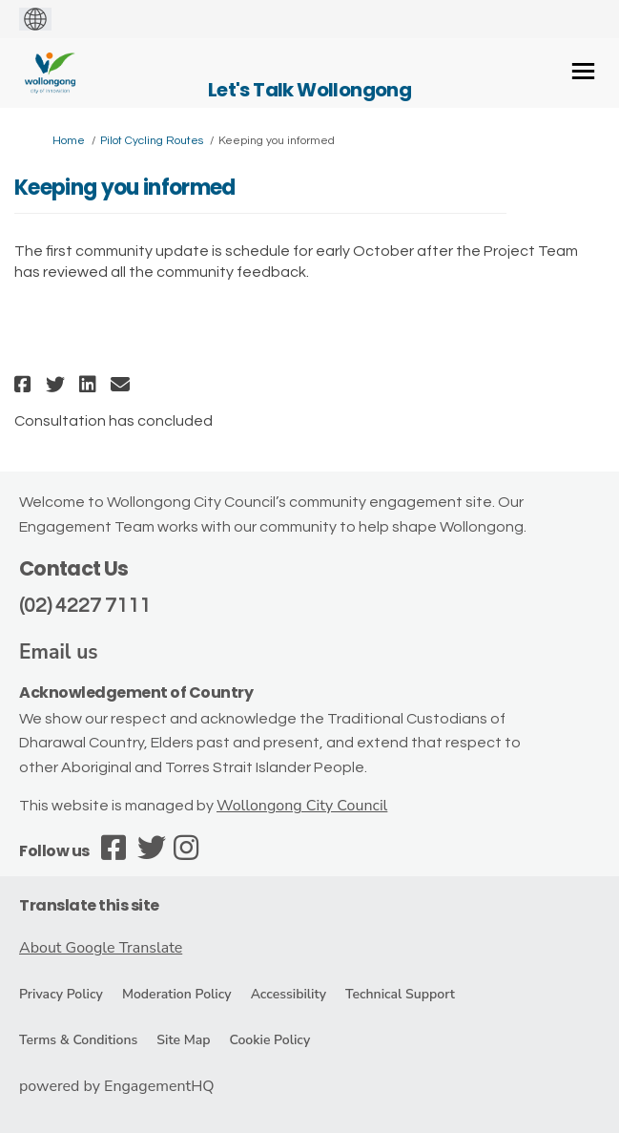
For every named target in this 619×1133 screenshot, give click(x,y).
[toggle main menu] (583, 71)
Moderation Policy (177, 994)
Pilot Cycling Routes (151, 141)
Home (68, 141)
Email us (58, 652)
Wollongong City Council (302, 805)
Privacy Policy (61, 994)
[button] (25, 384)
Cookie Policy (269, 1040)
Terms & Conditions (78, 1040)
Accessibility (288, 994)
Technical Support (400, 994)
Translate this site (89, 905)
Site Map (183, 1040)
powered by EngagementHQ (117, 1086)
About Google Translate (100, 947)
